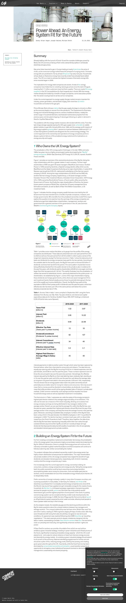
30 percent (66, 74)
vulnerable (79, 125)
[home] (3, 3)
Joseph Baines (56, 41)
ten (79, 85)
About (77, 3)
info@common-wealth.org (80, 575)
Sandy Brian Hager (43, 41)
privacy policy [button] (104, 552)
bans (80, 520)
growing (51, 129)
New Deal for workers (67, 520)
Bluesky (86, 50)
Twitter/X (75, 50)
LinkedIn (80, 50)
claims (56, 108)
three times (77, 69)
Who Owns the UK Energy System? (11, 58)
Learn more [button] (105, 598)
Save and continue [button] (105, 594)
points (56, 490)
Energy (38, 25)
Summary (7, 55)
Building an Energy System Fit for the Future (12, 62)
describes (78, 516)
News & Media (66, 3)
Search (122, 3)
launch (88, 497)
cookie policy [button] (90, 557)
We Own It (47, 488)
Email (90, 50)
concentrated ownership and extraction (56, 546)
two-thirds (79, 481)
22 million (81, 101)
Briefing (44, 25)
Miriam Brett (67, 41)
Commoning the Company (48, 206)
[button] (41, 3)
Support (86, 3)
